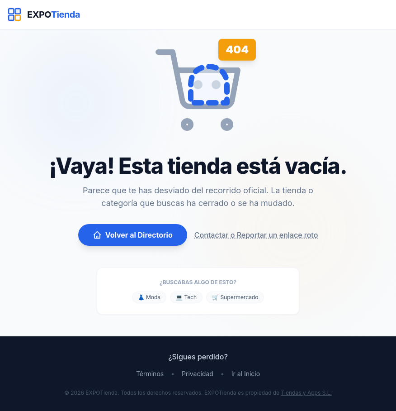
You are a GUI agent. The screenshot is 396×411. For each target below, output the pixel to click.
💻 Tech (186, 297)
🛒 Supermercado (235, 297)
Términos (150, 374)
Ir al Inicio (245, 374)
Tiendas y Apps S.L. (306, 392)
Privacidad (197, 374)
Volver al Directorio (133, 234)
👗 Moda (149, 297)
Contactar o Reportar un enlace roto (256, 234)
